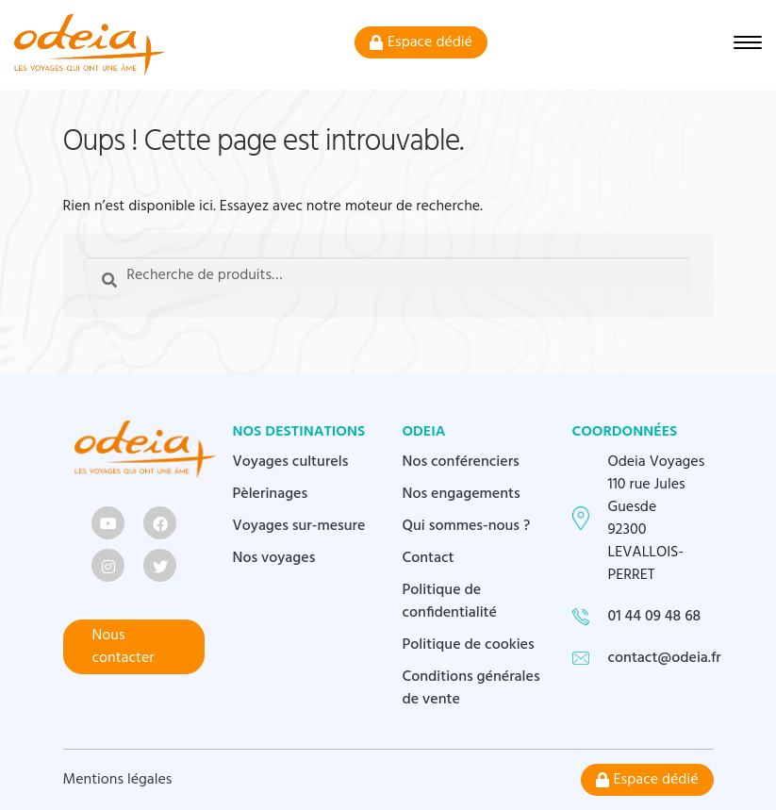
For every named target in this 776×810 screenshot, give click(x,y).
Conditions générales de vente (471, 688)
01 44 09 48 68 (655, 616)
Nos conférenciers (461, 462)
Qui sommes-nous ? (467, 526)
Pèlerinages (270, 494)
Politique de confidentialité (450, 601)
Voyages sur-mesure (299, 526)
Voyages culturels (291, 462)
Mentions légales (118, 780)
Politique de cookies (469, 645)
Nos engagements (461, 494)
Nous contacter (123, 646)
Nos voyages (274, 558)
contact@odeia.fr (664, 658)
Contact (428, 558)
